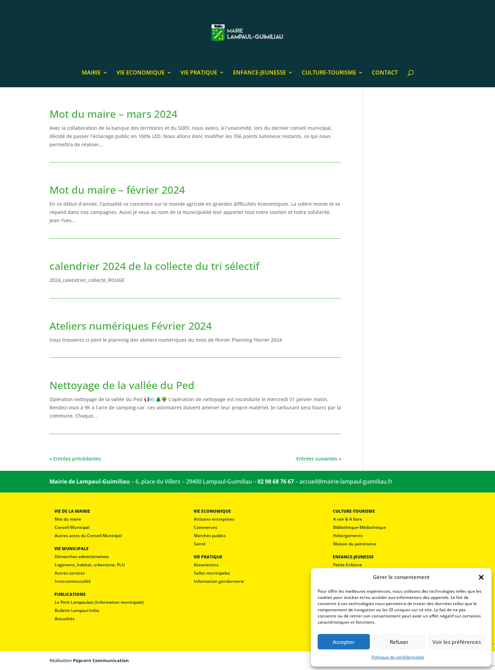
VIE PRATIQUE (198, 73)
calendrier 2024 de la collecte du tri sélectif (154, 266)
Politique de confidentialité (398, 657)
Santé (200, 544)
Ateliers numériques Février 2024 (131, 326)
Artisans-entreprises (214, 519)
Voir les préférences (456, 641)
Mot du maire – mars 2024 (113, 114)
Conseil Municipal (72, 527)
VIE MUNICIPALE (71, 549)
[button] (481, 577)
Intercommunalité (73, 581)
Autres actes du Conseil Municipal (88, 535)
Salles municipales (212, 573)
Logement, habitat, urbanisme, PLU (90, 565)
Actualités (65, 619)
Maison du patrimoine (354, 544)
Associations (206, 565)
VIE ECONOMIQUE (141, 73)
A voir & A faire (347, 519)
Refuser (399, 641)
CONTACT (385, 73)
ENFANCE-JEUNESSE (259, 73)
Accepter (343, 641)
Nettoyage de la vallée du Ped (122, 385)
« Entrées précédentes (75, 458)
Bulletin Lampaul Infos (77, 610)
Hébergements (348, 535)
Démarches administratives (82, 556)
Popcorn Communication (101, 660)
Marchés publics (210, 535)
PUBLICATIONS (70, 594)
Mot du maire (68, 519)
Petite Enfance (347, 565)
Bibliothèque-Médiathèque (359, 527)
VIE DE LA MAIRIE (72, 511)
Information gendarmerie (219, 581)
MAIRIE (91, 73)
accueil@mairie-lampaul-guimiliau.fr (346, 481)
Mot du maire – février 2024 (117, 190)
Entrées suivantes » (318, 458)
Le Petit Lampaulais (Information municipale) (99, 602)
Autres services (70, 573)
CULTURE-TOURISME (329, 73)
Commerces (205, 527)
